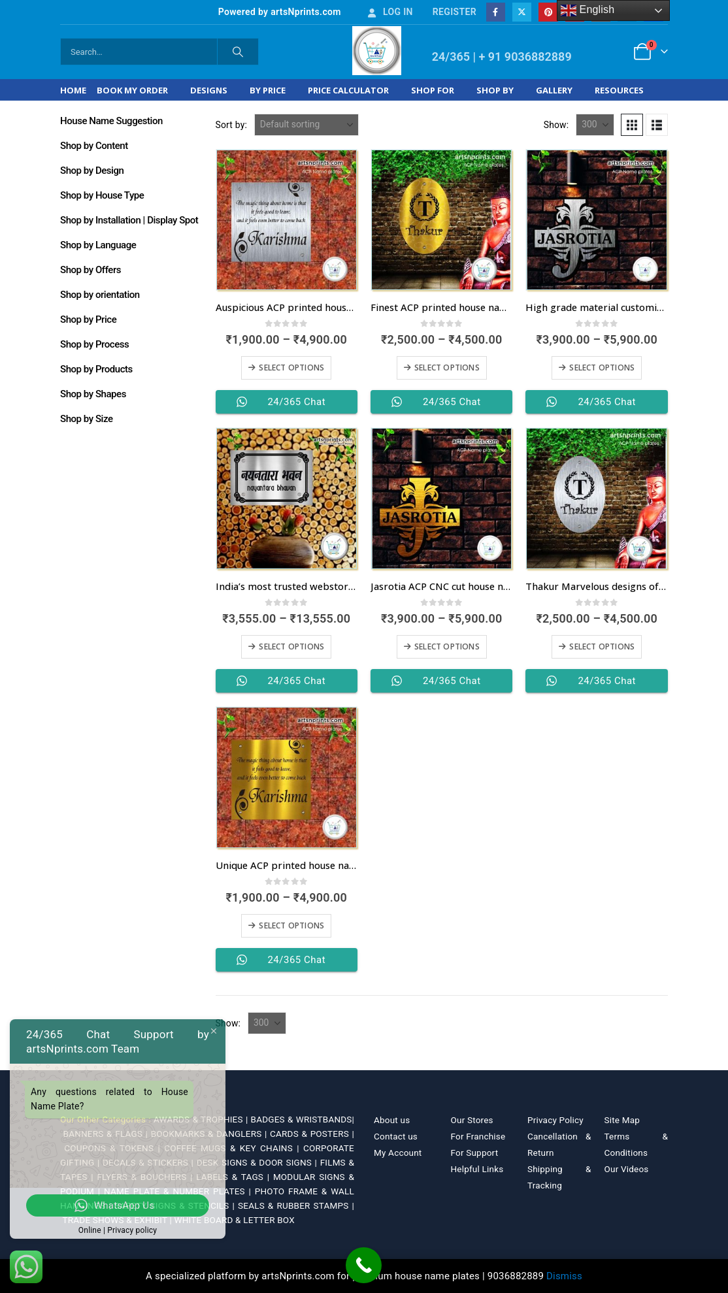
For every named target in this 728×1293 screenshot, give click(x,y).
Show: (556, 125)
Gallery (554, 90)
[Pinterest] (547, 12)
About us (392, 1120)
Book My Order (132, 90)
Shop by (495, 90)
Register (454, 12)
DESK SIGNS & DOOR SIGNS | (258, 1162)
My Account (398, 1152)
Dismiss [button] (564, 1276)
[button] (632, 125)
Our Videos (626, 1169)
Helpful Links (477, 1169)
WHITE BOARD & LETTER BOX (234, 1220)
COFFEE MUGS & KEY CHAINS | (233, 1148)
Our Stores (472, 1120)
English (588, 10)
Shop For (432, 90)
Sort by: (232, 125)
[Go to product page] (286, 220)
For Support (475, 1152)
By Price (268, 90)
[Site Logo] (376, 50)
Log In (389, 12)
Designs (208, 90)
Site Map (622, 1120)
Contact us (396, 1136)
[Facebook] (495, 12)
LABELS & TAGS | (234, 1176)
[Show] (595, 125)
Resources (619, 90)
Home (73, 90)
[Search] (238, 52)
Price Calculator (348, 90)
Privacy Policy (555, 1120)
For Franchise (478, 1136)
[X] (521, 12)
